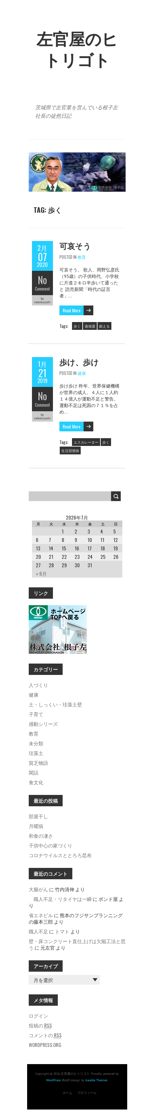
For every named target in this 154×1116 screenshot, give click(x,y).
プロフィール (87, 1093)
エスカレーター (86, 442)
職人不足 (38, 931)
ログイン (38, 1015)
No (42, 279)
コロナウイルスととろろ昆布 (60, 854)
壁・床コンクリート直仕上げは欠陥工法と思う (77, 944)
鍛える (104, 326)
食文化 (36, 782)
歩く (77, 326)
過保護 (90, 326)
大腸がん (38, 889)
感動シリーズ (43, 723)
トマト (62, 931)
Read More (71, 310)
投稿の (40, 1025)
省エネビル (41, 914)
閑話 (33, 772)
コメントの (45, 1034)
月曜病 (36, 825)
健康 (81, 373)
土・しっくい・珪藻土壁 (55, 704)
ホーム (67, 1093)
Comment (42, 288)
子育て (36, 713)
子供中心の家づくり (50, 845)
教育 (81, 257)
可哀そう (75, 245)
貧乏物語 (38, 762)
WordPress (53, 1080)
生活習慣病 (70, 450)
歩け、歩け (79, 361)
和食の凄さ (41, 835)
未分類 (36, 743)
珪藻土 (36, 752)
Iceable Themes (96, 1080)
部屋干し (38, 816)
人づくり (38, 684)
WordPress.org (45, 1044)
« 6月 (41, 573)
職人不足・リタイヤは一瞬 (60, 898)
